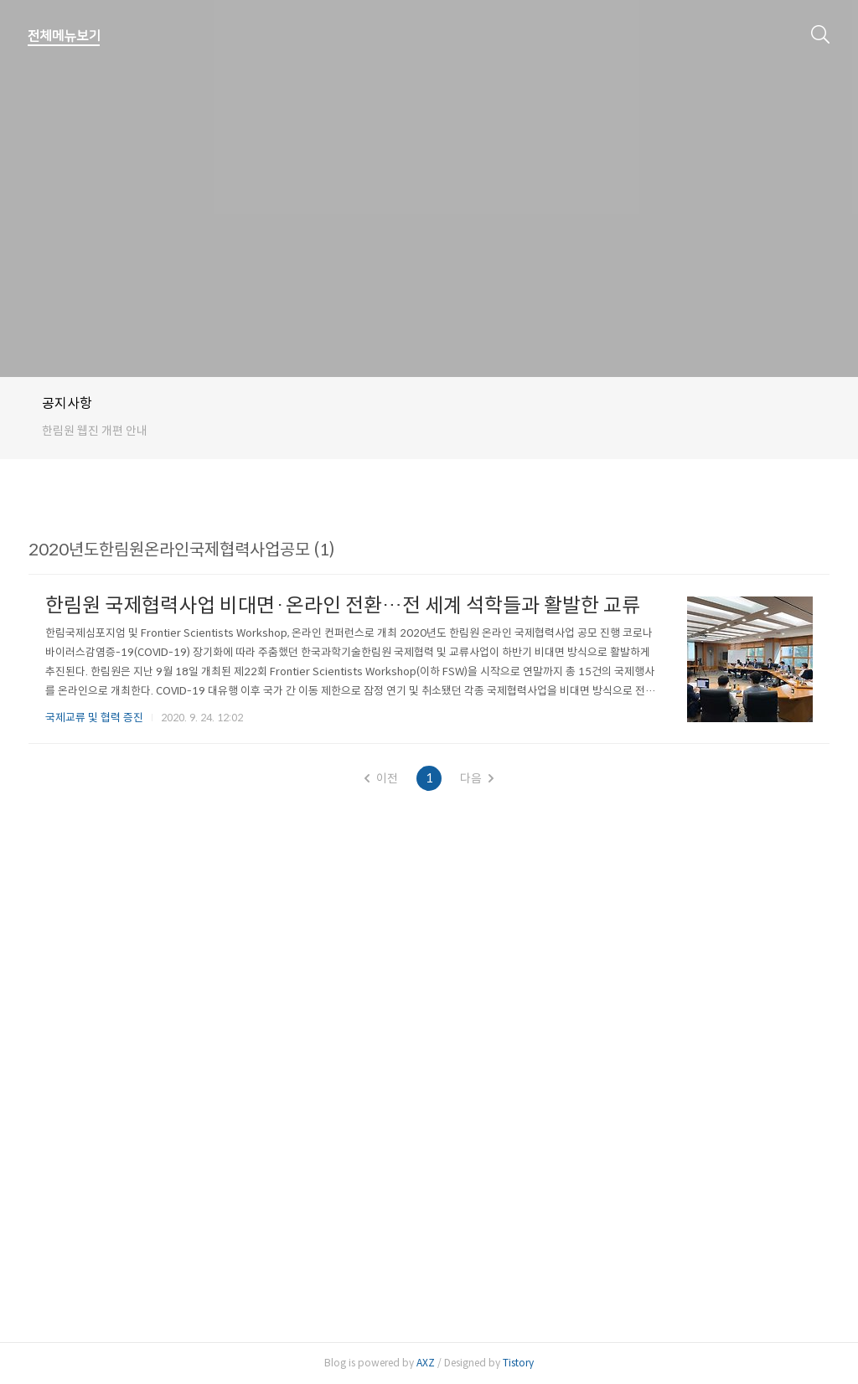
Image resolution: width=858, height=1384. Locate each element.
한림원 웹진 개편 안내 (94, 430)
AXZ (425, 1362)
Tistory (518, 1362)
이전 (381, 778)
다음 (477, 778)
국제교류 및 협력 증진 (94, 717)
